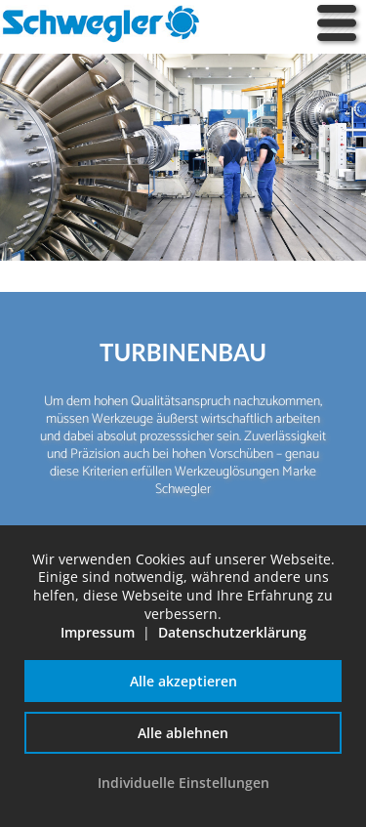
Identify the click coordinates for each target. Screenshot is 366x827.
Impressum (98, 632)
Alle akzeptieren (183, 681)
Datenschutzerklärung (232, 632)
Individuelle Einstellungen (183, 782)
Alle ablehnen (183, 733)
